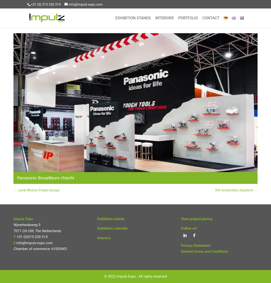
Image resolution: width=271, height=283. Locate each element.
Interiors (164, 18)
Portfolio (188, 18)
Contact (210, 18)
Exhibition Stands (133, 18)
